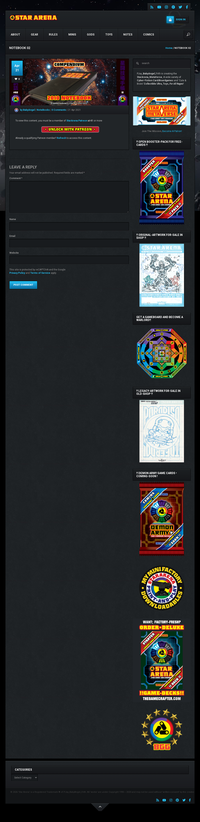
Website (14, 252)
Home (168, 48)
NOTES (127, 34)
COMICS (148, 34)
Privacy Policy (17, 273)
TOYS (108, 34)
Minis (72, 34)
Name (12, 219)
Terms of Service (40, 273)
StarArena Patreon (76, 120)
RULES (53, 34)
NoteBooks (43, 110)
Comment (15, 178)
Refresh (61, 138)
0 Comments (59, 110)
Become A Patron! (172, 131)
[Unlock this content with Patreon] (70, 129)
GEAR (34, 34)
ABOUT (15, 34)
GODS (91, 34)
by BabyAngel (24, 110)
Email (12, 236)
